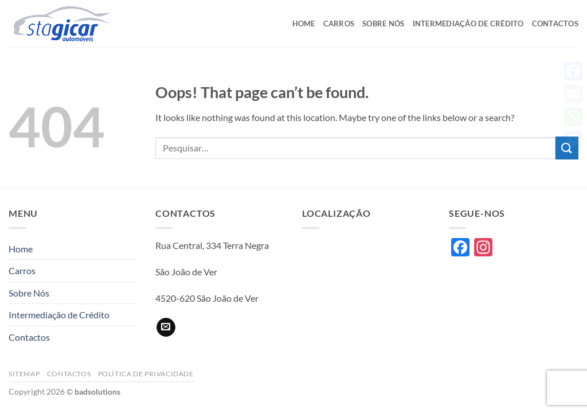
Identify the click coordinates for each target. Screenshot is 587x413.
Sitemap (24, 373)
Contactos (555, 23)
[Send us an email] (165, 327)
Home (303, 23)
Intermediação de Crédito (468, 23)
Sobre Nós (383, 23)
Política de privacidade (146, 373)
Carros (339, 23)
